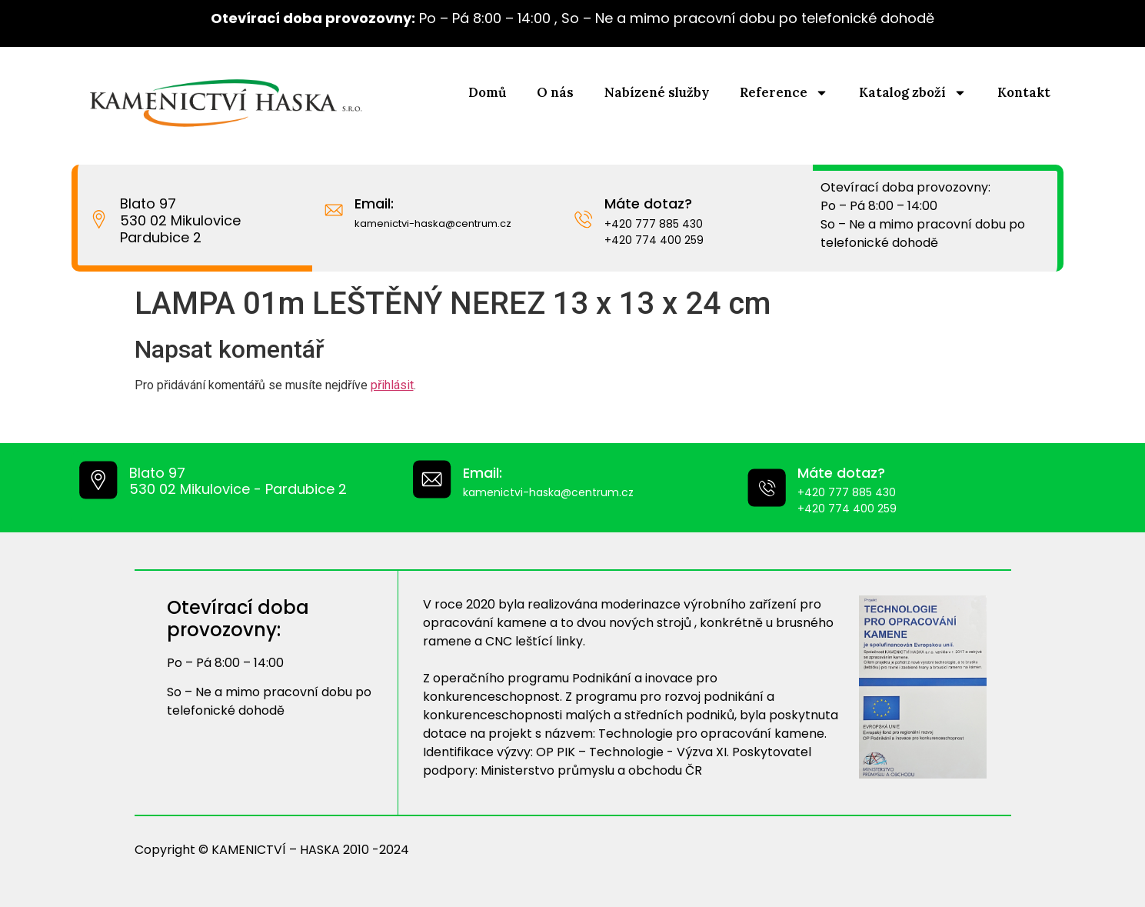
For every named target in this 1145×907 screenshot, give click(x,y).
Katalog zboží (913, 92)
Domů (487, 92)
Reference (784, 92)
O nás (555, 92)
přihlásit (392, 385)
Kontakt (1023, 92)
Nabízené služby (656, 92)
